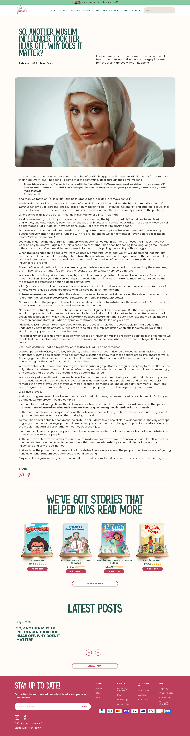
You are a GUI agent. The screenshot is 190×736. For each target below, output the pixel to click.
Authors (142, 690)
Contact (137, 10)
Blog (126, 10)
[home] (21, 10)
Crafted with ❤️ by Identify (28, 723)
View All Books (95, 580)
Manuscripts (123, 695)
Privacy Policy (166, 688)
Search (99, 693)
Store (53, 10)
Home (99, 683)
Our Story (143, 695)
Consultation (123, 699)
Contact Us (165, 693)
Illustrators (143, 685)
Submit (83, 701)
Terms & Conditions (164, 698)
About (63, 10)
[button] (108, 10)
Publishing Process (81, 10)
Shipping (163, 683)
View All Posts (95, 662)
